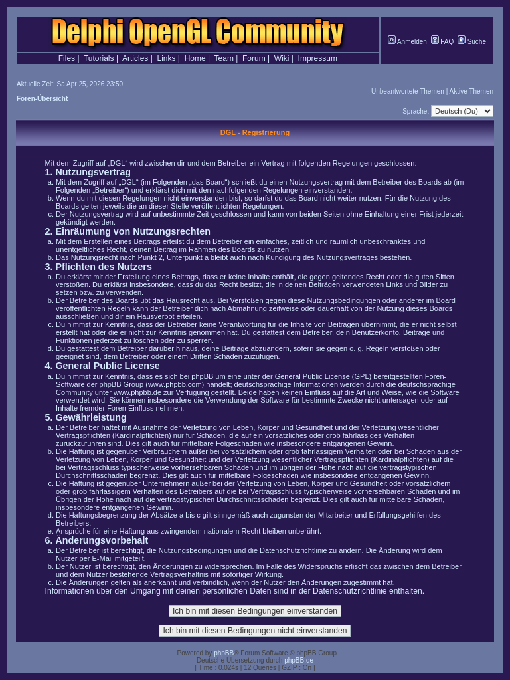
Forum (254, 58)
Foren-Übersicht (42, 98)
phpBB (224, 653)
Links (166, 58)
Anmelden (407, 41)
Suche (472, 41)
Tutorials (99, 58)
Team (224, 58)
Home (195, 58)
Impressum (317, 58)
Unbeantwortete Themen (407, 91)
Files (66, 58)
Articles (135, 58)
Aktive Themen (471, 91)
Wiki (282, 58)
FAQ (442, 41)
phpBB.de (298, 660)
